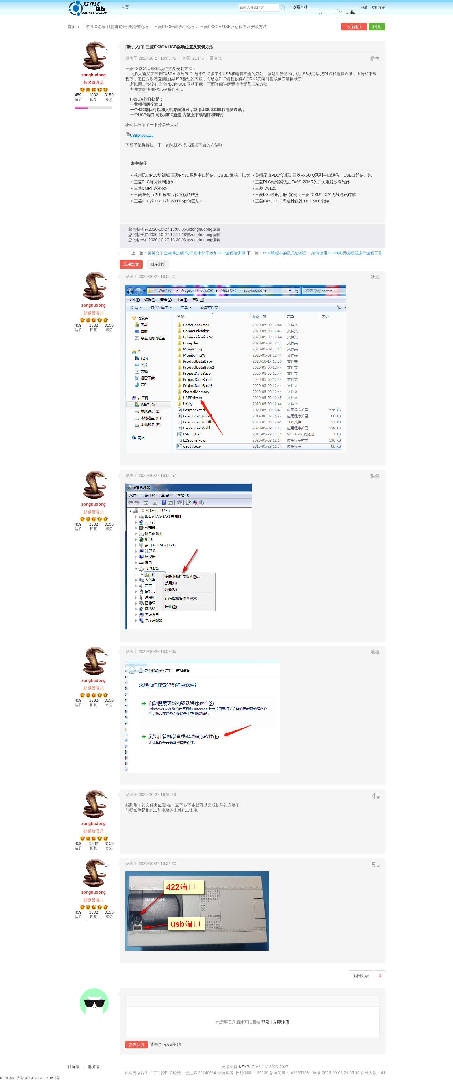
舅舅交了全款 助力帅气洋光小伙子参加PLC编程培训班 (197, 253)
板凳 (375, 475)
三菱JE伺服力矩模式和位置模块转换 (166, 194)
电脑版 (94, 1066)
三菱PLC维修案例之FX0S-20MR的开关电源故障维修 (302, 182)
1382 (93, 95)
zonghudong (93, 75)
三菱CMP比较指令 (150, 188)
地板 (375, 651)
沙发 (375, 276)
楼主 (375, 58)
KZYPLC (246, 1066)
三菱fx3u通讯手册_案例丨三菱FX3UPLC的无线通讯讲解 (305, 194)
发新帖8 (354, 26)
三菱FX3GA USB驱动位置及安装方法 (233, 26)
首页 (125, 7)
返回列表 (361, 975)
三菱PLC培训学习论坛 (174, 26)
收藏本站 (300, 7)
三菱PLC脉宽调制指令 (154, 182)
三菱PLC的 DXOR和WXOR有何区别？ (168, 201)
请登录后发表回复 (166, 1044)
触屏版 (74, 1066)
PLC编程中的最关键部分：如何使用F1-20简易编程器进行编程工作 (323, 253)
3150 (109, 95)
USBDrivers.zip (141, 136)
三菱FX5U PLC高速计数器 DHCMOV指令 (292, 201)
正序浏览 (131, 264)
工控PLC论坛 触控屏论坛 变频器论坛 (114, 26)
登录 (364, 7)
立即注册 (378, 7)
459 (78, 95)
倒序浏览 (158, 264)
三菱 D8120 (265, 188)
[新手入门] (134, 47)
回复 (377, 26)
